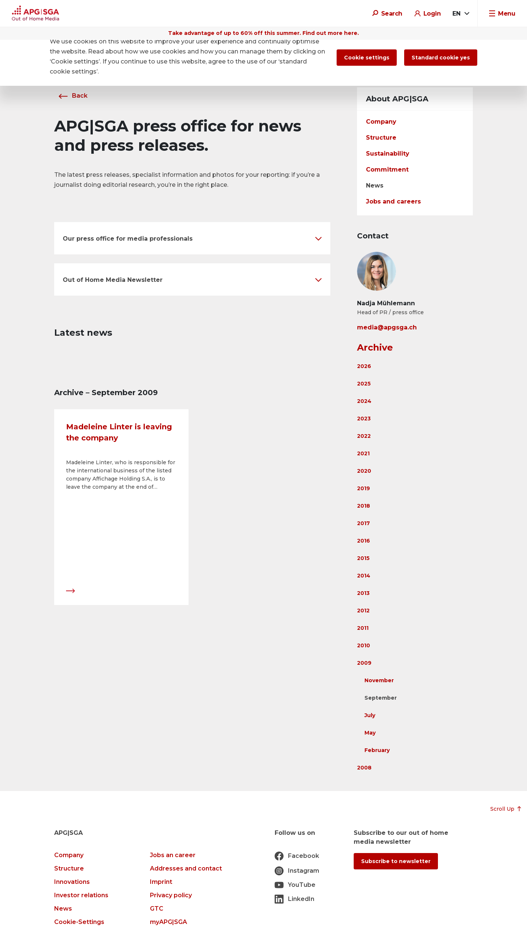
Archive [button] (375, 347)
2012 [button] (363, 610)
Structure (381, 137)
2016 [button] (363, 540)
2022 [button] (364, 436)
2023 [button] (364, 418)
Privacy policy (171, 895)
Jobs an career (173, 855)
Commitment (387, 169)
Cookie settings (366, 57)
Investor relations (81, 895)
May (370, 732)
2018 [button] (363, 505)
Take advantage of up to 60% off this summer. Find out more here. (263, 33)
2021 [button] (363, 453)
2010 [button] (363, 645)
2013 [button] (363, 593)
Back (71, 95)
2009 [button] (364, 663)
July (369, 715)
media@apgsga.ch (387, 327)
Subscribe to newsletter (396, 861)
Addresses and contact (186, 868)
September (380, 697)
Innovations (72, 881)
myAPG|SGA (168, 921)
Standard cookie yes (441, 57)
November (379, 680)
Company (381, 121)
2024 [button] (364, 401)
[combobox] (460, 13)
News (374, 185)
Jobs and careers (393, 201)
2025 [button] (364, 383)
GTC (156, 908)
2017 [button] (363, 523)
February (377, 750)
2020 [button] (364, 471)
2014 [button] (363, 575)
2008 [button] (364, 767)
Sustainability (387, 153)
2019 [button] (363, 488)
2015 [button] (363, 558)
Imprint (161, 881)
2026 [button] (364, 366)
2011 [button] (363, 628)
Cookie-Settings (79, 921)
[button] (192, 238)
